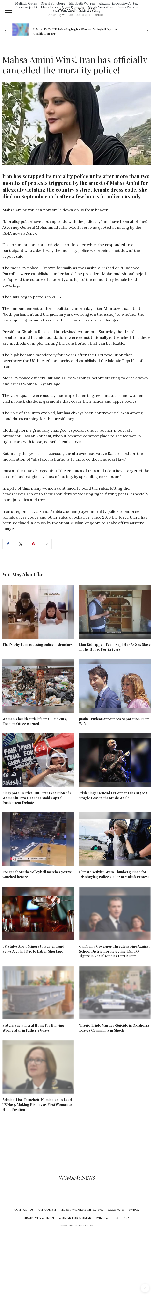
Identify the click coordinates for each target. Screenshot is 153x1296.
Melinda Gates (26, 3)
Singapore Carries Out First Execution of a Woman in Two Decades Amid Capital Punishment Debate (37, 798)
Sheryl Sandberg (53, 3)
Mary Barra (49, 7)
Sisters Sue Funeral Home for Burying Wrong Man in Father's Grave (33, 1028)
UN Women (47, 1209)
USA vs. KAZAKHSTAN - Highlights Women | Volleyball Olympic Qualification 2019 (75, 31)
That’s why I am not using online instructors (37, 644)
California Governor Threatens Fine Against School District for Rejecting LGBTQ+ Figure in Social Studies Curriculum (114, 951)
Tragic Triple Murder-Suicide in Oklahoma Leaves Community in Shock (114, 1028)
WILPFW (102, 1218)
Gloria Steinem (64, 11)
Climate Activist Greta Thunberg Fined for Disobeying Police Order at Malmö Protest (114, 874)
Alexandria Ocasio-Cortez (118, 3)
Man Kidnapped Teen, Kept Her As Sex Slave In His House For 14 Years (115, 647)
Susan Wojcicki (26, 7)
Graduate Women (39, 1218)
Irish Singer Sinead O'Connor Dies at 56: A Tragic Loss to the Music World (113, 795)
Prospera (121, 1218)
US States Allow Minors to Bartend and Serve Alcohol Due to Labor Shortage (33, 949)
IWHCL (134, 1209)
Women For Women (75, 1218)
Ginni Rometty (73, 7)
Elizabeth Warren (82, 3)
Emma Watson (127, 7)
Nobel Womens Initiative (82, 1209)
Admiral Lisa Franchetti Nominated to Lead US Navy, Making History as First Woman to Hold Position (37, 1104)
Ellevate (116, 1209)
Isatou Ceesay (89, 11)
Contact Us (24, 1209)
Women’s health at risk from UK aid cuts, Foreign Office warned (34, 721)
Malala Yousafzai (100, 7)
